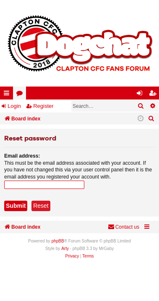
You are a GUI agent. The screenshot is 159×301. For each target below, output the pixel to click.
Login (14, 106)
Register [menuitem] (154, 94)
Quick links (8, 94)
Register (43, 106)
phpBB (58, 241)
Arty (65, 248)
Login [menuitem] (141, 94)
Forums (21, 94)
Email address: (22, 156)
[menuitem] (151, 119)
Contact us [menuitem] (123, 227)
